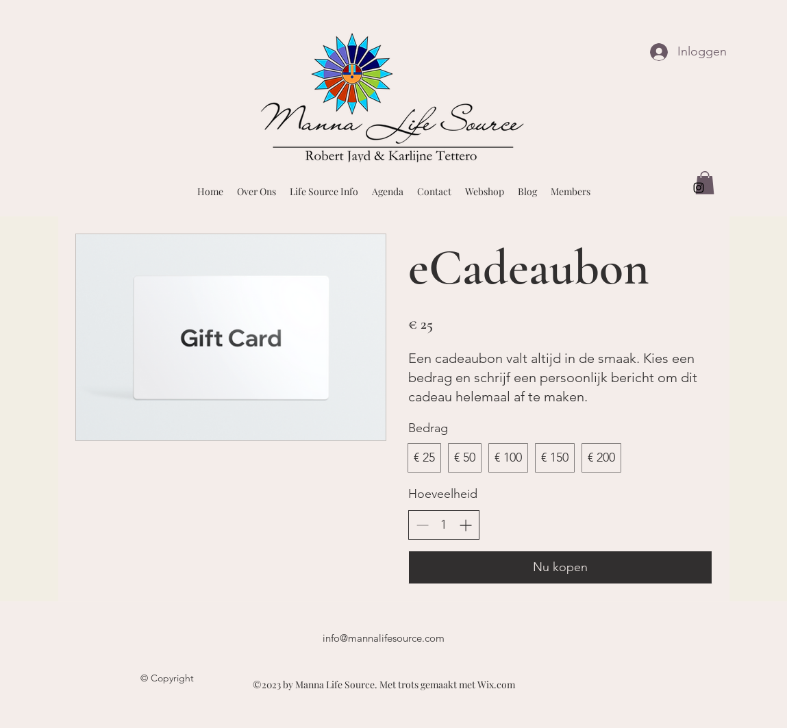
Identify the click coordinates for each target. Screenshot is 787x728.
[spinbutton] (444, 525)
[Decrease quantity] (422, 525)
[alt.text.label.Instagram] (698, 187)
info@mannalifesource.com (384, 637)
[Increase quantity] (465, 525)
